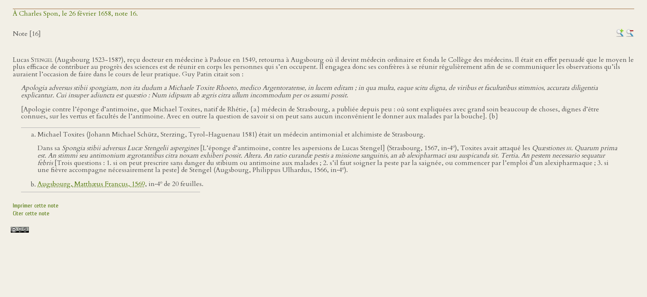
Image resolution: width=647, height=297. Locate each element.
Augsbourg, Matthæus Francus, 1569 (91, 184)
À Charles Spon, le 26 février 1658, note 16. (75, 13)
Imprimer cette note (36, 205)
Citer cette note (31, 213)
